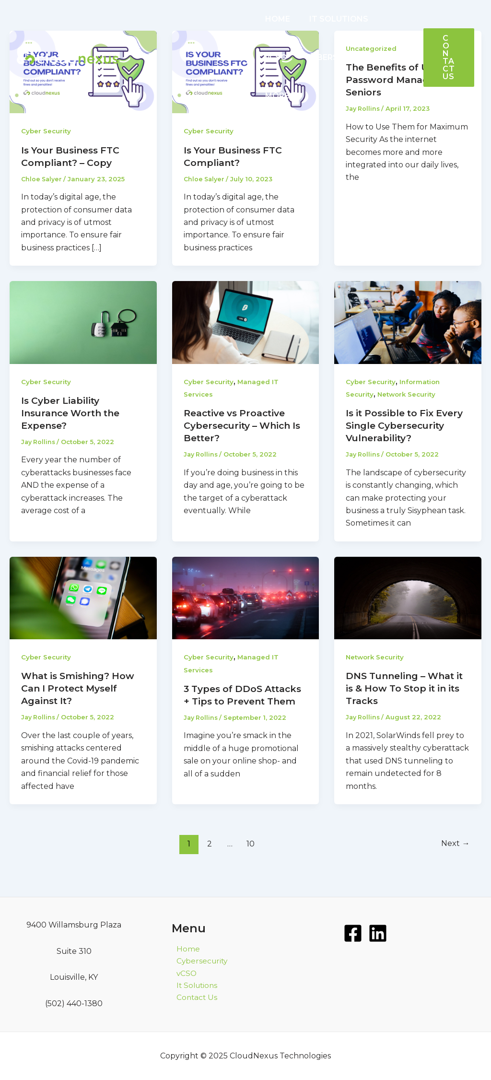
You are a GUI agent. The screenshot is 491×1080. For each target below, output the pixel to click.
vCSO (389, 18)
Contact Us (193, 999)
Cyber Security (46, 131)
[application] (373, 57)
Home (183, 948)
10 (250, 856)
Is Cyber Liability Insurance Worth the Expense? (74, 413)
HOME (275, 18)
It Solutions (193, 986)
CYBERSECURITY (296, 57)
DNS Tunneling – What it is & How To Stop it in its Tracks (404, 700)
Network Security (409, 394)
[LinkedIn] (377, 933)
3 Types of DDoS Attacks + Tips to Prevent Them (227, 713)
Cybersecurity (198, 961)
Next (454, 856)
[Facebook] (352, 933)
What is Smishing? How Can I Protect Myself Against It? (80, 700)
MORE (361, 57)
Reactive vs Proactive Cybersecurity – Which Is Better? (240, 425)
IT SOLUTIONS (333, 18)
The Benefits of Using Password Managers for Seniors (406, 79)
